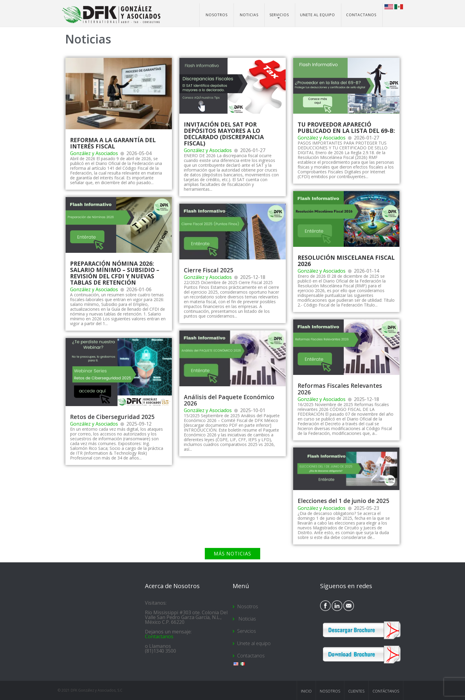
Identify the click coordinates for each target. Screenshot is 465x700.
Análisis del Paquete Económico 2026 (229, 400)
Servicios (279, 14)
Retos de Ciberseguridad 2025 (112, 417)
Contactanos (361, 14)
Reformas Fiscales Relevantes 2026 (340, 388)
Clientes (356, 691)
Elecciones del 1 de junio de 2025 (343, 501)
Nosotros (217, 14)
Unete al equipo (317, 14)
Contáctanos (385, 691)
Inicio (306, 691)
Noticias (248, 14)
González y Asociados (94, 153)
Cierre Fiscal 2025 (208, 270)
